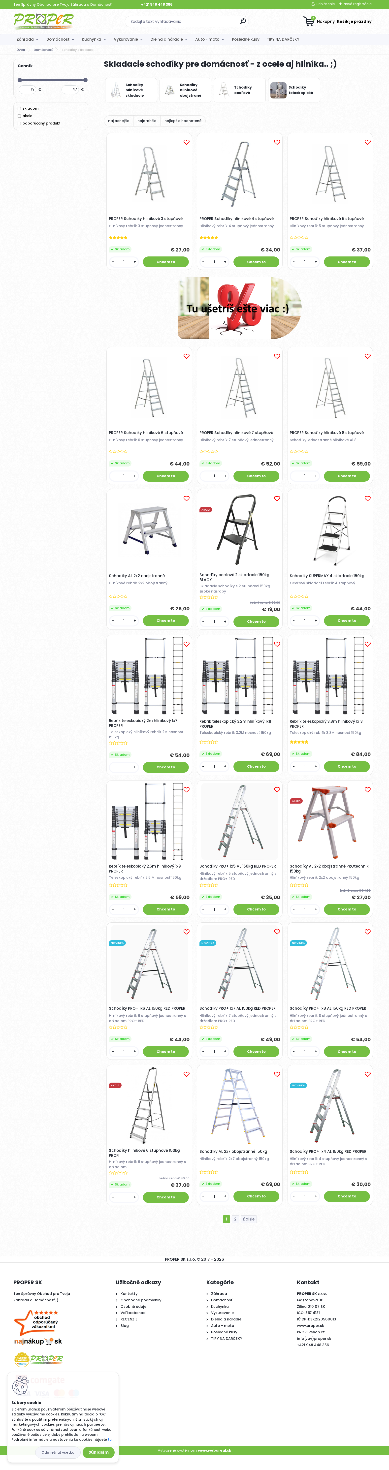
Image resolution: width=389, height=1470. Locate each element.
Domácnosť (57, 39)
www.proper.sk (310, 1340)
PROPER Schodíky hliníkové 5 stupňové (328, 219)
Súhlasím (99, 1452)
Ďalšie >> (249, 1234)
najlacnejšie (118, 120)
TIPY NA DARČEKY (283, 39)
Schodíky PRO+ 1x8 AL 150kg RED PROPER (329, 1019)
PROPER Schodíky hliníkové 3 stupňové (147, 219)
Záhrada (25, 39)
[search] (243, 23)
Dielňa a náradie (167, 39)
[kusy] (124, 263)
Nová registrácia (358, 3)
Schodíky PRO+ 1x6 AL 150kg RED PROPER (148, 1019)
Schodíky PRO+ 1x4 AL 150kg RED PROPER (329, 1164)
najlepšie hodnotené (182, 120)
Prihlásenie (326, 3)
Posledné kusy (245, 39)
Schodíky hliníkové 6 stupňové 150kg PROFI (145, 1167)
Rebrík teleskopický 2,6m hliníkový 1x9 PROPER (146, 878)
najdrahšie (146, 120)
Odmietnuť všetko (57, 1452)
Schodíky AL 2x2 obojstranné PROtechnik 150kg (330, 878)
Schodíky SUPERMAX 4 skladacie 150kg (328, 581)
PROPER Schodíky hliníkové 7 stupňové (237, 436)
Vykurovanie (126, 39)
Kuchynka (91, 39)
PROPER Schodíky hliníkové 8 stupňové (328, 436)
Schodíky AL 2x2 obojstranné (138, 581)
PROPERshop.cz (311, 1346)
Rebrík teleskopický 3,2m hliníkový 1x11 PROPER (236, 731)
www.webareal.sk (214, 1465)
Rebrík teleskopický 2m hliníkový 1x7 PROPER (144, 730)
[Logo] (43, 21)
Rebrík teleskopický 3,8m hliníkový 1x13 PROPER (327, 731)
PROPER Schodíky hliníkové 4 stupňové (237, 219)
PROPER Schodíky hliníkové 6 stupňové (147, 436)
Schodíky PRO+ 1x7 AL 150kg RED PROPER (238, 1019)
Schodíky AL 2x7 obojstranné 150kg (234, 1164)
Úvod (21, 49)
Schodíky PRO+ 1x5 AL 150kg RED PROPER (238, 875)
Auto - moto (207, 39)
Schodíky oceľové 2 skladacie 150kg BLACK (235, 583)
